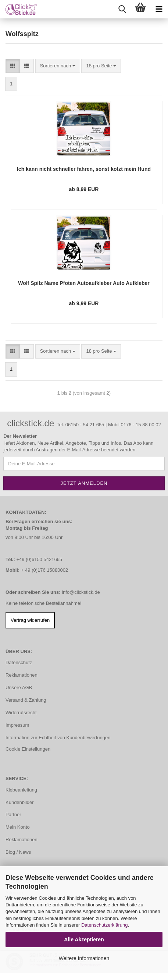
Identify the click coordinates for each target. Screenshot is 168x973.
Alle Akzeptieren (84, 939)
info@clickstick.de (81, 592)
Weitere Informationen (84, 958)
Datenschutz (19, 662)
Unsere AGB (19, 687)
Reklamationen (21, 675)
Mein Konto (18, 827)
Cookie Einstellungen (28, 749)
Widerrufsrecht (21, 712)
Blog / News (18, 852)
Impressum (17, 725)
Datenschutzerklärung (104, 925)
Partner (13, 814)
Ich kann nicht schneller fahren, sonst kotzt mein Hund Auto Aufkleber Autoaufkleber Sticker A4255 (84, 169)
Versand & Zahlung (26, 700)
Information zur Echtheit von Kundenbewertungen (58, 737)
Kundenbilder (20, 802)
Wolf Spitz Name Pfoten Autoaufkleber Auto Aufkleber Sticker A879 (84, 283)
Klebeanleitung (21, 790)
